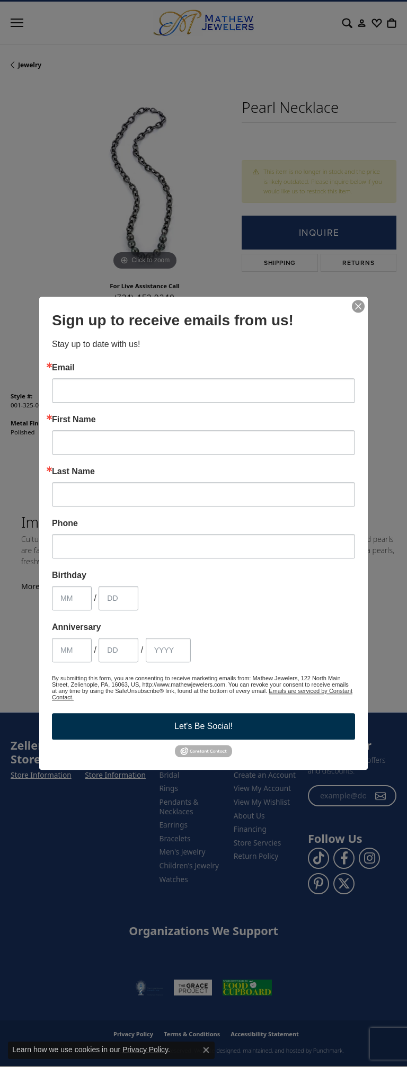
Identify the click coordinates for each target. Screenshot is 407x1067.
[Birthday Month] (72, 598)
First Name (74, 419)
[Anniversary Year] (168, 650)
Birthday (69, 575)
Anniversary (76, 627)
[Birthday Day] (118, 598)
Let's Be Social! (203, 726)
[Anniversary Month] (72, 650)
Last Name (73, 471)
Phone (65, 523)
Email (63, 367)
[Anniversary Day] (118, 650)
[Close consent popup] (206, 1050)
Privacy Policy (145, 1049)
